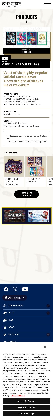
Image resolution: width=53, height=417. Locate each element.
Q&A (11, 320)
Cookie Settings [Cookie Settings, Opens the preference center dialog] (26, 413)
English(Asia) (14, 297)
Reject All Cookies (26, 407)
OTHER (5, 58)
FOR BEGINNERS (16, 305)
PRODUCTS (14, 334)
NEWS (11, 327)
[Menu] (47, 5)
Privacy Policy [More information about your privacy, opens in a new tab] (18, 395)
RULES (11, 312)
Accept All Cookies (26, 401)
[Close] (45, 347)
